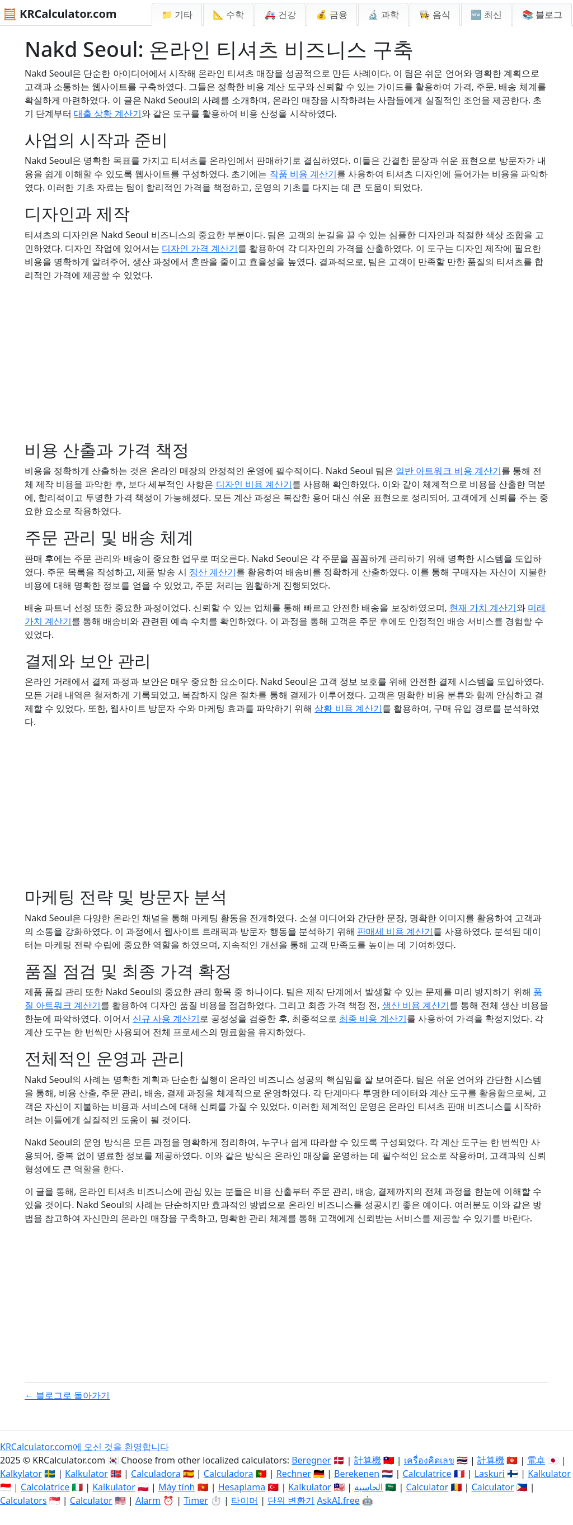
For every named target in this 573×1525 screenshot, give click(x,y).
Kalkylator (21, 1473)
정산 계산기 (212, 572)
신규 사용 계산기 (166, 1018)
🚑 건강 (279, 14)
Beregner (311, 1460)
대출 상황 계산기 (107, 113)
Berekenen (356, 1473)
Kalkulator (86, 1473)
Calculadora (156, 1473)
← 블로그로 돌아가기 (67, 1395)
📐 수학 (228, 14)
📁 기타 (176, 14)
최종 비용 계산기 (372, 1018)
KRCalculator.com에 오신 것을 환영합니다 (84, 1447)
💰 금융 (331, 14)
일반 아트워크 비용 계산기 (448, 471)
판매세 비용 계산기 (395, 931)
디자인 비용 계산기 (254, 484)
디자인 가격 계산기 (200, 248)
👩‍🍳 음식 (434, 14)
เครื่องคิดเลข (429, 1460)
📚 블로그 (542, 14)
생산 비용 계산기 (415, 1005)
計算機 (367, 1460)
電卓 (536, 1460)
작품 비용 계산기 (303, 174)
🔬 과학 (383, 14)
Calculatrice (426, 1473)
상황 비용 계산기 (348, 708)
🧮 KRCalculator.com (59, 13)
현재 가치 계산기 (482, 608)
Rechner (293, 1473)
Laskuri (490, 1473)
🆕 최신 (486, 14)
